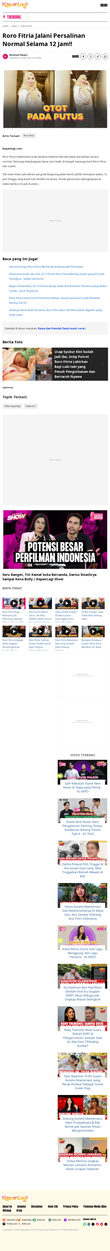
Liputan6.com (10, 1220)
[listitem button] (98, 56)
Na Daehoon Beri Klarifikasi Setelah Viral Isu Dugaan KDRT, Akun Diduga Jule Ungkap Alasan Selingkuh (82, 993)
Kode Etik (53, 1206)
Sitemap (7, 1210)
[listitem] (27, 16)
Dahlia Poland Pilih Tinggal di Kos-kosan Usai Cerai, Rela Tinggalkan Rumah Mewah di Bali (82, 870)
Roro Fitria (26, 26)
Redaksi (21, 1206)
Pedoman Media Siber (95, 1206)
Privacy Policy (70, 1206)
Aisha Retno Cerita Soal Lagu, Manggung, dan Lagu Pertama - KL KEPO (82, 953)
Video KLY (31, 406)
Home (5, 26)
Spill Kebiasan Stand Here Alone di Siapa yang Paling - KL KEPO (82, 787)
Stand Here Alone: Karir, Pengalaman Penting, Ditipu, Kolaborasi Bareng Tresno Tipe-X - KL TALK (83, 828)
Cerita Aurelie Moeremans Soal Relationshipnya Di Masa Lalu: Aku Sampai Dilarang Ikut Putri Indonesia (82, 912)
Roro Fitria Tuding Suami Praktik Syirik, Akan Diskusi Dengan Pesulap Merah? (40, 646)
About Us (7, 1206)
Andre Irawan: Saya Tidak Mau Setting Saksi (92, 615)
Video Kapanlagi (12, 406)
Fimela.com (10, 1224)
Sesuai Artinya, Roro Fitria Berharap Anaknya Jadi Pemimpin (46, 266)
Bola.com (54, 1220)
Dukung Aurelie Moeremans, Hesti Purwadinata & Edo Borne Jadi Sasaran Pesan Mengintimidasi (83, 1124)
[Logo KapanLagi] (15, 5)
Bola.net (39, 1220)
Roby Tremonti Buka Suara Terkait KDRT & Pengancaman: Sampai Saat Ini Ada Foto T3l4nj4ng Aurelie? (82, 1038)
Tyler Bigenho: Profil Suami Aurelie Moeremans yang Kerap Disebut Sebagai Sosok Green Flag (82, 1082)
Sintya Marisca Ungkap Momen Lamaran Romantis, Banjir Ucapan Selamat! (82, 1165)
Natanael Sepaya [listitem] (18, 54)
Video (14, 26)
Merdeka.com (71, 1220)
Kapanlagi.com (25, 1220)
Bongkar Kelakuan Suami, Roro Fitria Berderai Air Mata (92, 643)
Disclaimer (37, 1206)
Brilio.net (24, 1224)
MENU (103, 5)
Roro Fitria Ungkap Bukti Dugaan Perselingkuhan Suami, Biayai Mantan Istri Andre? (13, 646)
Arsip (19, 1210)
